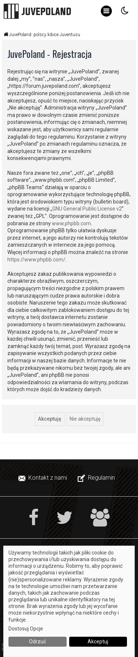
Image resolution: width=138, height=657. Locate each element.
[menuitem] (43, 477)
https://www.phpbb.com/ (36, 260)
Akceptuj (98, 641)
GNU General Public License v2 (87, 209)
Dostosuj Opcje (25, 629)
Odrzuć (37, 641)
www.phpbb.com (71, 223)
